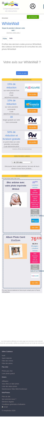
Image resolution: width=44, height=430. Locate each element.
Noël (3, 355)
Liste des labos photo (9, 386)
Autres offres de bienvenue (22, 149)
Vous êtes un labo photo (10, 384)
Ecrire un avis (22, 73)
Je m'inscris (33, 17)
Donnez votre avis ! (13, 33)
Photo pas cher (7, 371)
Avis (10, 38)
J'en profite (32, 94)
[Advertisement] (20, 313)
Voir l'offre (35, 227)
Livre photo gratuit (8, 373)
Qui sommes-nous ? (9, 399)
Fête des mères (7, 361)
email (6, 407)
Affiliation (5, 381)
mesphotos (7, 410)
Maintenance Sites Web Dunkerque (14, 389)
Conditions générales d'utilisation (13, 404)
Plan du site (6, 396)
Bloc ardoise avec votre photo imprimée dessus (15, 185)
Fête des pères (7, 363)
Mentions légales (8, 402)
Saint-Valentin (7, 358)
